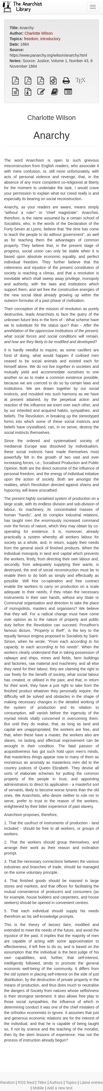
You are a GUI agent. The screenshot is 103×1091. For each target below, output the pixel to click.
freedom (31, 39)
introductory (50, 39)
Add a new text (60, 1088)
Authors (56, 1082)
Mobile (38, 1088)
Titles (41, 1082)
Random (7, 1082)
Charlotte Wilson (38, 33)
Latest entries (91, 1082)
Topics (71, 1082)
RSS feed (26, 1082)
